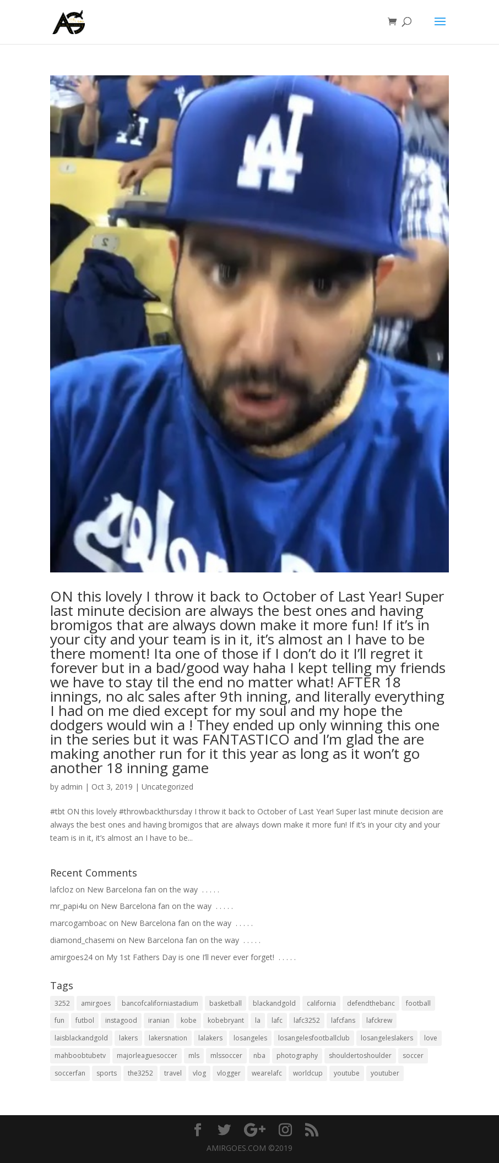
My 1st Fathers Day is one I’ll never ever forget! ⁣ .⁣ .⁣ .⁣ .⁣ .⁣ (201, 957)
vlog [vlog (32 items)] (199, 1073)
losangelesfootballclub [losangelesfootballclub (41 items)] (314, 1038)
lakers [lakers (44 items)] (128, 1038)
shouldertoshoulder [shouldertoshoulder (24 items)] (360, 1055)
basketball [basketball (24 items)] (225, 1003)
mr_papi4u (68, 906)
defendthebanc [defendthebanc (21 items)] (371, 1003)
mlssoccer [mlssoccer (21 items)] (226, 1055)
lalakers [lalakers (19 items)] (210, 1038)
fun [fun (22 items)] (59, 1020)
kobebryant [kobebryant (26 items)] (226, 1020)
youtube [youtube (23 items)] (347, 1073)
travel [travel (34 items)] (173, 1073)
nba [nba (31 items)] (259, 1055)
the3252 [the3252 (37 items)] (140, 1073)
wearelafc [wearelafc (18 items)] (267, 1073)
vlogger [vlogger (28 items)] (229, 1073)
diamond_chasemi (82, 940)
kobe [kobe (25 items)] (189, 1020)
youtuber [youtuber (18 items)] (385, 1073)
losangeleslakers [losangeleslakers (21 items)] (387, 1038)
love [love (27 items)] (430, 1038)
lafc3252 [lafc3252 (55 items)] (307, 1020)
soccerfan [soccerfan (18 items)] (70, 1073)
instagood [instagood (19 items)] (121, 1020)
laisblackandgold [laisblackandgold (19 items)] (81, 1038)
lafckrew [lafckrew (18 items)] (379, 1020)
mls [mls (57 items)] (193, 1055)
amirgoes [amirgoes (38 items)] (96, 1003)
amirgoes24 (71, 957)
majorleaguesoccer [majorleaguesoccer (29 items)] (147, 1055)
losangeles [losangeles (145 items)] (250, 1038)
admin (72, 786)
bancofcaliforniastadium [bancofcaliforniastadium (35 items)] (160, 1003)
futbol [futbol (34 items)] (84, 1020)
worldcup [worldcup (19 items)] (308, 1073)
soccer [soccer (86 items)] (413, 1055)
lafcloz (61, 889)
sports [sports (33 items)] (106, 1073)
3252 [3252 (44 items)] (62, 1003)
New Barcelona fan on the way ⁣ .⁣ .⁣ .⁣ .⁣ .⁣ (153, 889)
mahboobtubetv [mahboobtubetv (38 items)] (80, 1055)
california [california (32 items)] (321, 1003)
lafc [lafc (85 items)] (277, 1020)
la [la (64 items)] (258, 1020)
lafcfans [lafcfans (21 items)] (343, 1020)
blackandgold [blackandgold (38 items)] (274, 1003)
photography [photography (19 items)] (297, 1055)
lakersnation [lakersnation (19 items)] (168, 1038)
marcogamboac (78, 923)
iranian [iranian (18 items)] (159, 1020)
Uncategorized (167, 786)
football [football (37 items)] (418, 1003)
